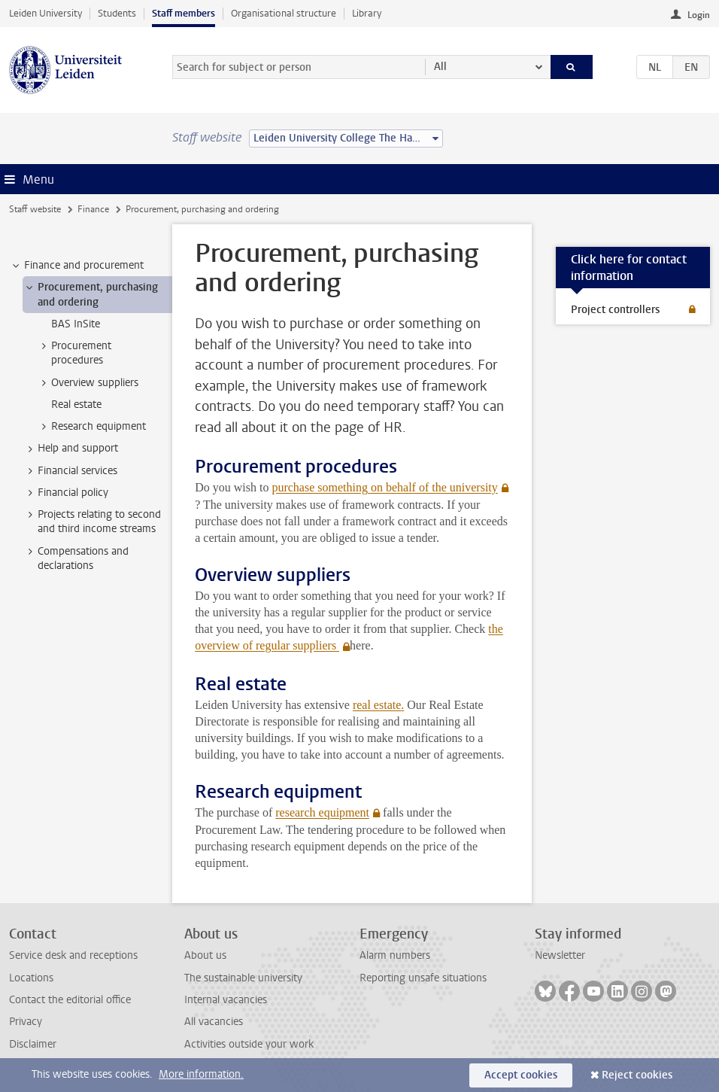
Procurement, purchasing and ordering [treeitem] (90, 294)
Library (366, 13)
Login (698, 15)
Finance (93, 209)
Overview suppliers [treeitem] (87, 383)
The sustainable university (243, 978)
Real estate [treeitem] (76, 404)
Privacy (25, 1021)
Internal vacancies (225, 1000)
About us (205, 955)
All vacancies (213, 1021)
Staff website (35, 209)
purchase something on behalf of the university (384, 487)
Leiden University (45, 13)
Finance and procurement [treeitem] (77, 265)
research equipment (322, 812)
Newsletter (560, 955)
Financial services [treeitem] (70, 471)
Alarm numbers (395, 955)
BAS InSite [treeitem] (75, 324)
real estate (377, 704)
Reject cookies (637, 1075)
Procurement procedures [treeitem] (74, 353)
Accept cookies (520, 1075)
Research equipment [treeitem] (91, 426)
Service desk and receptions (73, 955)
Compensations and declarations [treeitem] (76, 558)
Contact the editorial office (70, 1000)
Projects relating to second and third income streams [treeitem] (92, 521)
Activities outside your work (249, 1044)
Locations (31, 978)
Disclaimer (32, 1044)
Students (117, 13)
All (440, 66)
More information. (201, 1074)
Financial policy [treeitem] (65, 492)
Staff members (183, 13)
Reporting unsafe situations (423, 978)
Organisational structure (283, 13)
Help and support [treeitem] (70, 448)
